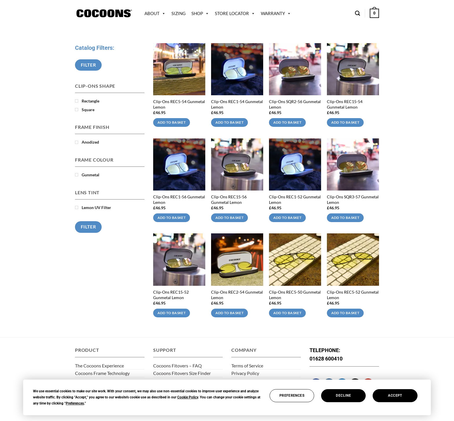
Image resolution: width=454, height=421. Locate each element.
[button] (374, 13)
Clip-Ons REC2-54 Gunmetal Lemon (237, 295)
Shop (197, 13)
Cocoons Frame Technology (102, 373)
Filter (88, 64)
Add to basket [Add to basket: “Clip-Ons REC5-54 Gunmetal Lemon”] (172, 122)
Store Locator (232, 13)
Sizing (178, 13)
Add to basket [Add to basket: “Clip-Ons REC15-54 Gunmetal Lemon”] (345, 122)
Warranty (273, 13)
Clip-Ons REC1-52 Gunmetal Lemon (295, 199)
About (152, 13)
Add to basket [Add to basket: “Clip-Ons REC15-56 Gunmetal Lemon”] (229, 217)
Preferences (291, 395)
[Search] (357, 13)
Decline (343, 395)
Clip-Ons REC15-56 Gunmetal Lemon (229, 199)
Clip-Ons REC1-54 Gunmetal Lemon (237, 104)
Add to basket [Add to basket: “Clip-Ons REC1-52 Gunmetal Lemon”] (287, 217)
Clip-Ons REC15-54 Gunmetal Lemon (345, 104)
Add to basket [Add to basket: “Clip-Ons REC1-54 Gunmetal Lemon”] (229, 122)
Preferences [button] (75, 403)
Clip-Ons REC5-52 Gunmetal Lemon (353, 295)
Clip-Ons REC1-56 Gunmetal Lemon (179, 199)
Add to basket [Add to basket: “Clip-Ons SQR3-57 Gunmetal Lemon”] (345, 217)
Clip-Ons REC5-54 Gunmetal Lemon (179, 104)
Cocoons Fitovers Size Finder (182, 373)
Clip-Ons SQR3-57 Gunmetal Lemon (353, 199)
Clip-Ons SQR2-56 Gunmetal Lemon (295, 104)
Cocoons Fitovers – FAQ (177, 365)
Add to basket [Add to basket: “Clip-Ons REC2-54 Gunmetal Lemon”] (229, 313)
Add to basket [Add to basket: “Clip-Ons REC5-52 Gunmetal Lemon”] (345, 313)
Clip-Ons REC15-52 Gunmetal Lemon (171, 295)
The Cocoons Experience (99, 365)
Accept (395, 395)
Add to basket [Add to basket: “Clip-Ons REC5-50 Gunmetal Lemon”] (287, 313)
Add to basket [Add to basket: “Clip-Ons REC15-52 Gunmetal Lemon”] (172, 313)
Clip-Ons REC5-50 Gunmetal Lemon (295, 295)
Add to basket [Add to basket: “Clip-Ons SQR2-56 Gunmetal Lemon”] (287, 122)
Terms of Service (247, 365)
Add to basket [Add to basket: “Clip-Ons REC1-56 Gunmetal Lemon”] (172, 217)
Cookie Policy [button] (187, 397)
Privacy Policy (245, 373)
